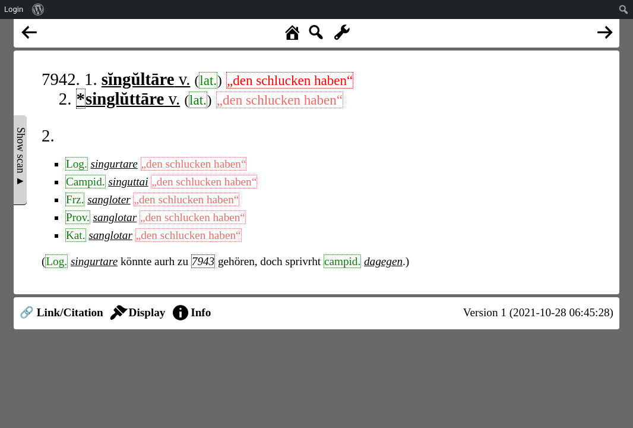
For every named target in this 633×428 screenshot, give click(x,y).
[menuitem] (38, 9)
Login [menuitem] (13, 9)
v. (146, 79)
